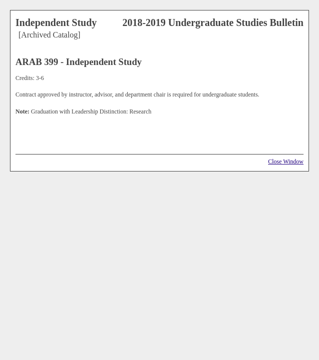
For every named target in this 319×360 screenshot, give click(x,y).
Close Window (286, 161)
